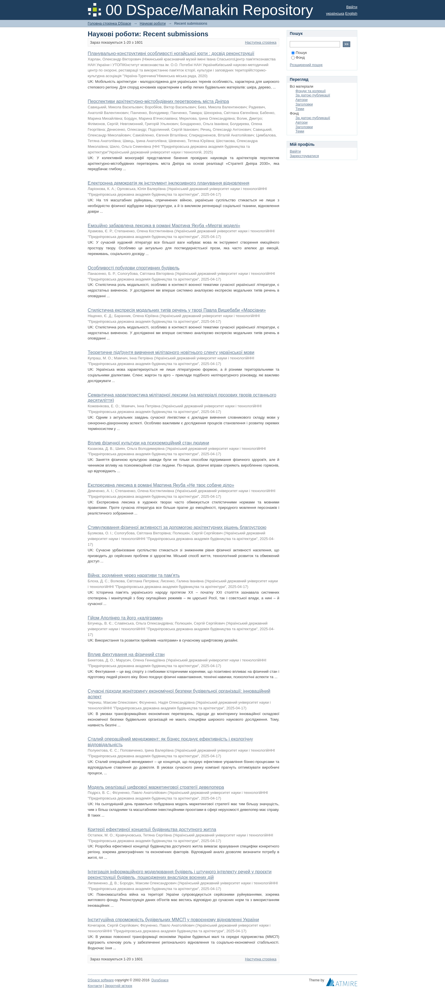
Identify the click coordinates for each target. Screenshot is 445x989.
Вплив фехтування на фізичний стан (126, 654)
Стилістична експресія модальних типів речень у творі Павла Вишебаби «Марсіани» (177, 310)
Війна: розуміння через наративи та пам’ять (134, 575)
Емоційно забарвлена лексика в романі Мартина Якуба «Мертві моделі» (164, 225)
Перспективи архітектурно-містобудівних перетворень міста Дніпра (158, 101)
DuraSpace (159, 980)
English (351, 13)
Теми (299, 109)
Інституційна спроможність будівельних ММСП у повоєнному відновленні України (173, 919)
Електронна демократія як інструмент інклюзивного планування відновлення (168, 183)
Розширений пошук (306, 65)
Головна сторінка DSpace (109, 23)
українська (335, 13)
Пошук (299, 52)
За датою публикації (312, 95)
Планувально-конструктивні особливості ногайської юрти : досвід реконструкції (171, 53)
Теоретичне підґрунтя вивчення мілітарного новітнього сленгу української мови (171, 352)
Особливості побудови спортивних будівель (133, 267)
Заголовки (304, 104)
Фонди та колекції (310, 91)
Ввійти (351, 7)
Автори (301, 100)
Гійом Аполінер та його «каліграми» (125, 617)
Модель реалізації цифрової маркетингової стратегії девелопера (156, 787)
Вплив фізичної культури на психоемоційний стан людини (148, 442)
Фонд (298, 57)
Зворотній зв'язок (118, 986)
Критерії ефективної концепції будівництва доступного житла (152, 829)
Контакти (95, 986)
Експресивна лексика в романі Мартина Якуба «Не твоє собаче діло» (161, 485)
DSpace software (101, 980)
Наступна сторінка (260, 42)
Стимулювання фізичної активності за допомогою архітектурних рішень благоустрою (177, 527)
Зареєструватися (304, 156)
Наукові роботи (153, 23)
